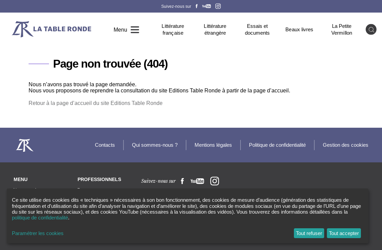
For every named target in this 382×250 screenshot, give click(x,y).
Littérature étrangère (215, 29)
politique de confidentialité (40, 217)
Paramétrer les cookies (38, 233)
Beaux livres (299, 29)
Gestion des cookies (345, 145)
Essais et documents (257, 29)
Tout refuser (309, 233)
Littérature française (173, 29)
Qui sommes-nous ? (155, 145)
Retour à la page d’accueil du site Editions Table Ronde (96, 103)
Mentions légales (213, 145)
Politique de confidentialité (277, 145)
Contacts (105, 145)
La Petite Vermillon (341, 29)
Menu (120, 29)
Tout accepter (344, 233)
